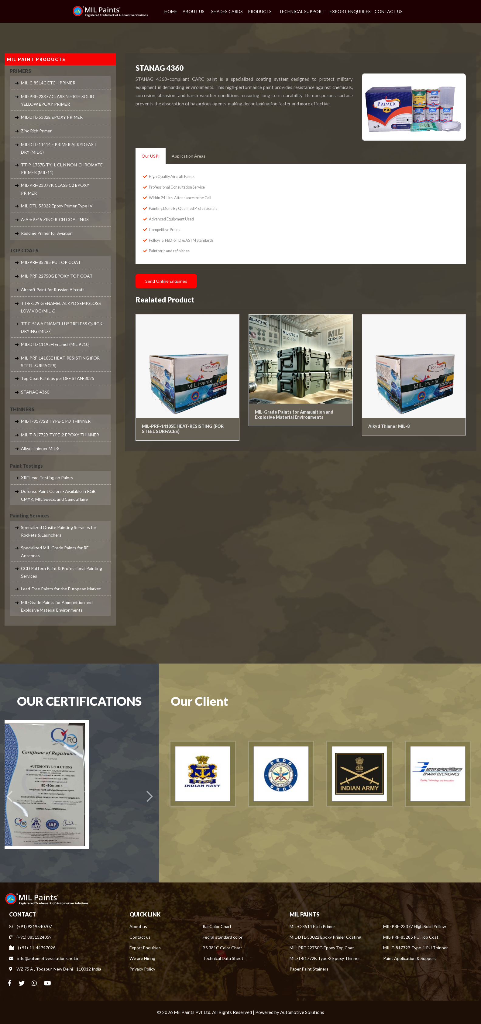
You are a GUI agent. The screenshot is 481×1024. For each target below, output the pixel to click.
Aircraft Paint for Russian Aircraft (52, 289)
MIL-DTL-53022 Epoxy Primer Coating (325, 937)
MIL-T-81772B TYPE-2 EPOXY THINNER (60, 434)
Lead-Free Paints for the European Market (61, 588)
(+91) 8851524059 (30, 937)
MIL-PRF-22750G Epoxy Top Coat (322, 947)
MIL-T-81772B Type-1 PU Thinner (415, 947)
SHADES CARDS (227, 11)
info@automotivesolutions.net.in (44, 958)
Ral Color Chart (217, 926)
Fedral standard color (222, 937)
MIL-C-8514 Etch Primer (312, 926)
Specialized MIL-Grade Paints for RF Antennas (54, 551)
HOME (170, 11)
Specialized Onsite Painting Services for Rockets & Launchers (58, 531)
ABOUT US (193, 11)
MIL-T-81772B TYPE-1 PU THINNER (56, 421)
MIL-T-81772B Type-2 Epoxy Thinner (325, 958)
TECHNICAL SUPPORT (302, 11)
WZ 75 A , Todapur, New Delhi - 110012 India (55, 968)
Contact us (140, 937)
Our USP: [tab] (151, 156)
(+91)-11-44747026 (32, 947)
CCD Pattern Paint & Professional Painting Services (61, 572)
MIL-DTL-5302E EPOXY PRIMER (52, 117)
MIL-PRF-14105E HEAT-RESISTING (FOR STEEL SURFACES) (60, 361)
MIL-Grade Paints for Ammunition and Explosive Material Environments (57, 606)
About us (138, 926)
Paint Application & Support (409, 958)
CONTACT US (389, 11)
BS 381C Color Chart (222, 947)
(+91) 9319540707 (30, 926)
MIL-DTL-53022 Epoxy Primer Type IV (57, 205)
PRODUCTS (260, 11)
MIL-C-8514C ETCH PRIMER (48, 82)
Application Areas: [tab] (189, 156)
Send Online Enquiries (166, 281)
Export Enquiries (145, 947)
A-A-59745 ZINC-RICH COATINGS (55, 219)
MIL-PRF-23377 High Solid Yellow (414, 926)
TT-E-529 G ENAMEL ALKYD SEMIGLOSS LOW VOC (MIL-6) (61, 307)
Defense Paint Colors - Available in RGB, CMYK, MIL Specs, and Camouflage (59, 495)
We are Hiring (142, 958)
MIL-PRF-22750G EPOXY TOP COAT (57, 275)
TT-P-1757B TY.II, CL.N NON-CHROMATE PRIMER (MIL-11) (62, 168)
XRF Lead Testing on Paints (47, 477)
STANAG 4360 (35, 391)
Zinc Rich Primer (36, 130)
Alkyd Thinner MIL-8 (40, 448)
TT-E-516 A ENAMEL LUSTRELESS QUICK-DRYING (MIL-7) (62, 327)
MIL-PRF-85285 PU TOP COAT (51, 262)
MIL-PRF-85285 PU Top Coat (410, 937)
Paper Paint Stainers (309, 968)
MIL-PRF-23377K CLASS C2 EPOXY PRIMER (55, 189)
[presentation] (9, 796)
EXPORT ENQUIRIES (350, 11)
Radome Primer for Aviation (47, 233)
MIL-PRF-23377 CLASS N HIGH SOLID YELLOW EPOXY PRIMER (57, 100)
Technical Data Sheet (223, 958)
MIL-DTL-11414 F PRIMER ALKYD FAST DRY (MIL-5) (59, 148)
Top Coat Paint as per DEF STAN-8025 (57, 378)
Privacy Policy (142, 968)
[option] (202, 774)
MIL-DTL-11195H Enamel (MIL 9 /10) (55, 344)
